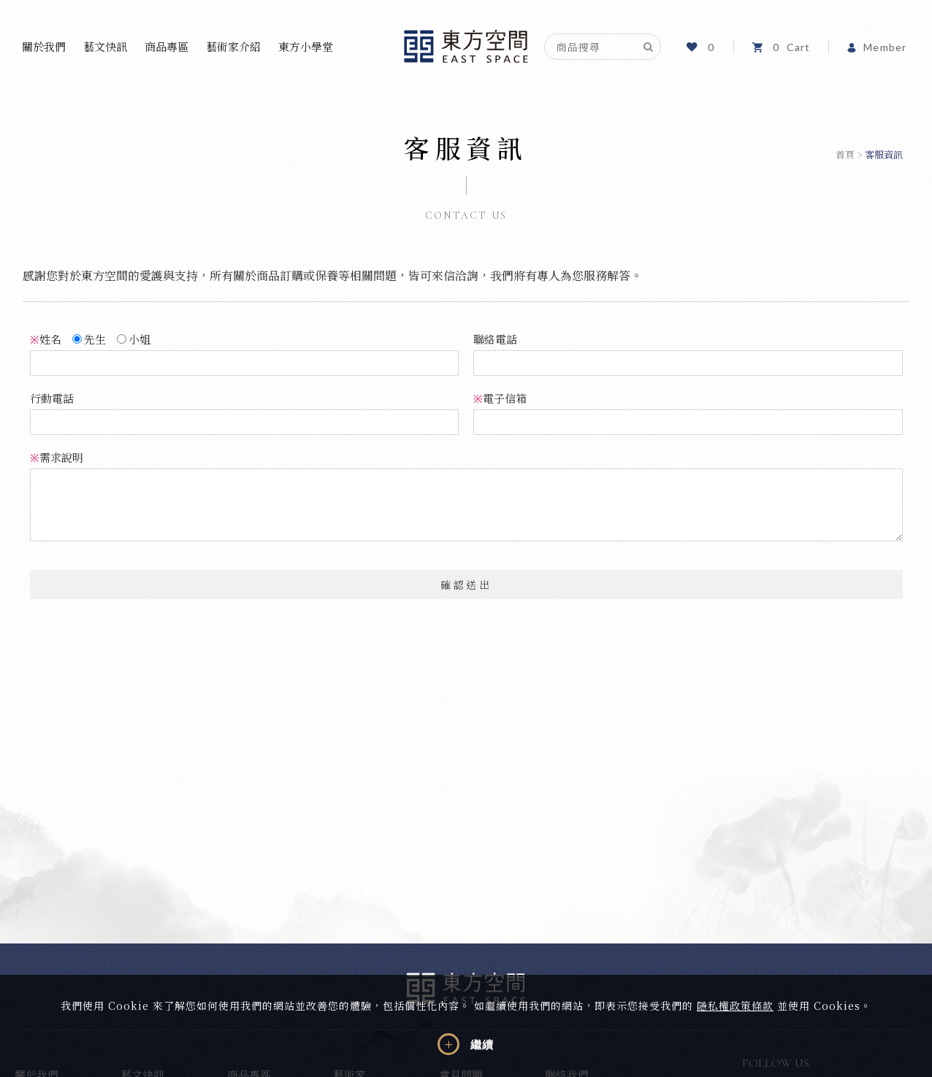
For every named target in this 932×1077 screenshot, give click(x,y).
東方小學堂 (305, 46)
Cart (781, 47)
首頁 (845, 154)
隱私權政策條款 (735, 1005)
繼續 (482, 1044)
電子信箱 (500, 398)
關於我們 (44, 46)
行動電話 (52, 398)
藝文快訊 (105, 46)
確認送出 (466, 584)
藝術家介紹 (233, 46)
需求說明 (56, 457)
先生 (89, 339)
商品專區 (166, 46)
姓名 (45, 339)
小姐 (133, 339)
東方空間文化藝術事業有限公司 (466, 46)
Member (876, 47)
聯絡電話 (495, 339)
